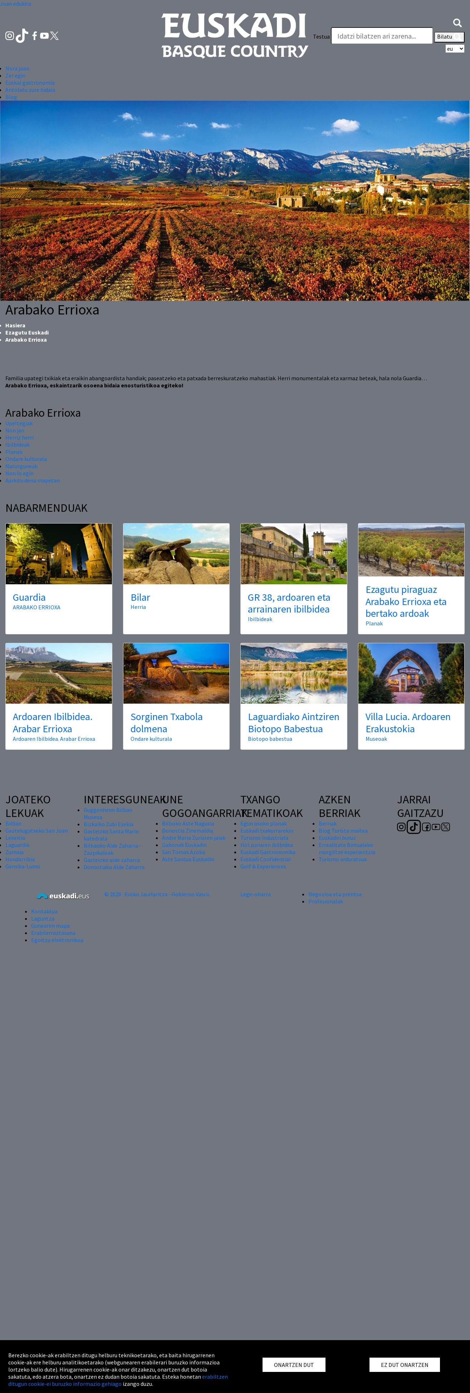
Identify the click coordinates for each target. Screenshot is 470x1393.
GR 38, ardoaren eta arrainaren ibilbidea (289, 603)
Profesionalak (325, 901)
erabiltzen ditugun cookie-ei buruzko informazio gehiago (118, 1380)
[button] (457, 22)
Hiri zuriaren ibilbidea (266, 844)
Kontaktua (44, 911)
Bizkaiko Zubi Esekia (108, 824)
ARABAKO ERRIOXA (36, 607)
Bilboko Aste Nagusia (188, 823)
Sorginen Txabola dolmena (167, 722)
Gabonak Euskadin (184, 844)
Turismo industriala (264, 837)
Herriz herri (19, 437)
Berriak (328, 823)
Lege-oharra (255, 894)
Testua (321, 36)
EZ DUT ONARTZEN (405, 1364)
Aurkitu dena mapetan (32, 480)
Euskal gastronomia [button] (30, 82)
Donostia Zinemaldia (187, 830)
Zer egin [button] (15, 75)
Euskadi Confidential (265, 859)
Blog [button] (11, 96)
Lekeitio (15, 837)
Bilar (140, 597)
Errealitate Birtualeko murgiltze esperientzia (347, 848)
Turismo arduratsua (343, 859)
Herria (138, 606)
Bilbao (13, 823)
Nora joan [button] (17, 68)
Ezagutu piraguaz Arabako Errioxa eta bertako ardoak (406, 601)
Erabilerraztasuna (53, 932)
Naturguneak (21, 466)
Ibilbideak (17, 444)
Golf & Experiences (263, 866)
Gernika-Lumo (22, 866)
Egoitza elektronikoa (57, 939)
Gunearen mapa (50, 925)
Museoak (376, 738)
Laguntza (42, 918)
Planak (14, 451)
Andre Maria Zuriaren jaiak (193, 837)
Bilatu (449, 37)
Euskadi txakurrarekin (266, 830)
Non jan (14, 430)
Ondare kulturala (26, 458)
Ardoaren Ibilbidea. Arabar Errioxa (53, 722)
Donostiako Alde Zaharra (114, 867)
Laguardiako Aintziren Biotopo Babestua (293, 722)
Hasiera (15, 325)
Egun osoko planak (263, 823)
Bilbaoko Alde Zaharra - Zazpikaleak (112, 849)
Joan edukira (15, 3)
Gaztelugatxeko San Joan (36, 830)
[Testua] (382, 35)
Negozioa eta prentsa (335, 894)
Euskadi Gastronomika (267, 852)
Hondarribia (20, 859)
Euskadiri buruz (337, 837)
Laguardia (17, 844)
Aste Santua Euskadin (188, 859)
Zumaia (14, 852)
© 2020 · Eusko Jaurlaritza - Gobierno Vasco (157, 894)
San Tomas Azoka (183, 852)
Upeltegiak (19, 423)
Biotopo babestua (270, 738)
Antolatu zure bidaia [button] (30, 89)
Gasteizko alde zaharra (112, 859)
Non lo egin (19, 473)
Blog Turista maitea (343, 830)
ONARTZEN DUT (294, 1364)
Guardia (29, 597)
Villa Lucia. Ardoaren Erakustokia (408, 722)
